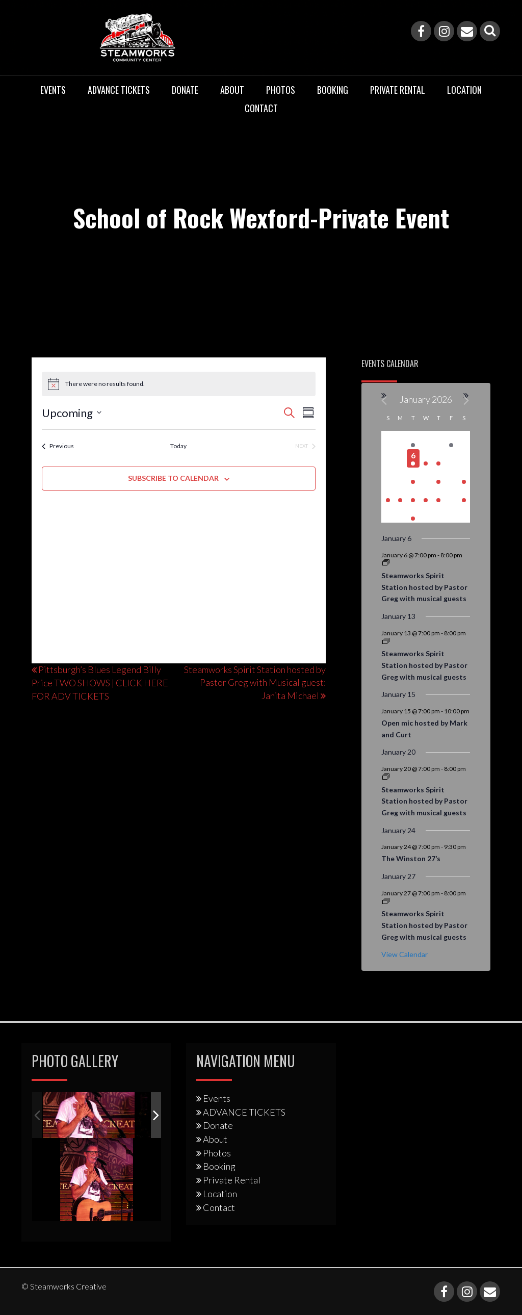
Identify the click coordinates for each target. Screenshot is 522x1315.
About (232, 89)
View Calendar (404, 954)
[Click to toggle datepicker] (71, 412)
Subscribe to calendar (173, 478)
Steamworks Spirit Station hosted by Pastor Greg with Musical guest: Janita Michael (255, 682)
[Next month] (466, 400)
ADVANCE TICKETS (119, 89)
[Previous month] (384, 400)
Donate (185, 89)
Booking (332, 89)
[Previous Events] (58, 446)
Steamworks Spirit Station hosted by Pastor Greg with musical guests (424, 587)
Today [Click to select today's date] (178, 446)
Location (464, 89)
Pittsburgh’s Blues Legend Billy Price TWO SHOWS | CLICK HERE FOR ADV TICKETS (100, 683)
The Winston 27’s (410, 858)
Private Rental (397, 89)
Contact (261, 108)
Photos (280, 89)
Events (53, 89)
